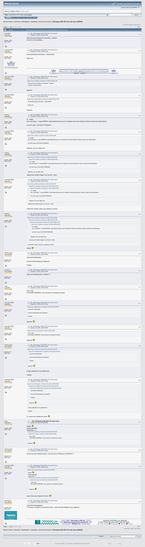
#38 (140, 450)
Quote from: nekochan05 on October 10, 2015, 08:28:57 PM (43, 99)
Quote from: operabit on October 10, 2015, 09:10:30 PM (42, 218)
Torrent (29, 14)
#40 (140, 501)
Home (8, 17)
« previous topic (128, 25)
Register (29, 17)
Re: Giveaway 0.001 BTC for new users (44, 33)
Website (123, 524)
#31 (140, 270)
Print (138, 27)
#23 (140, 77)
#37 (140, 422)
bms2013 (7, 33)
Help (13, 17)
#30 (140, 253)
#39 (140, 466)
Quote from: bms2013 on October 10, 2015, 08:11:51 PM (42, 81)
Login (23, 17)
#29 (140, 214)
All (19, 27)
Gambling (34, 21)
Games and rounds (45, 21)
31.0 (25, 14)
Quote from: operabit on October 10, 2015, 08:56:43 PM (42, 157)
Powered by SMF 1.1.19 (62, 543)
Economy (17, 21)
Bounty (130, 524)
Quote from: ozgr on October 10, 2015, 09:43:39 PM (41, 470)
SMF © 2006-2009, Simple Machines (80, 543)
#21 (140, 34)
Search (18, 17)
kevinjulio (7, 500)
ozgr (5, 286)
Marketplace (25, 21)
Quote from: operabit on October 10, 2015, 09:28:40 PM (42, 431)
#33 (140, 303)
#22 (140, 50)
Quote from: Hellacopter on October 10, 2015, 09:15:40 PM (43, 307)
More (34, 17)
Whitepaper (114, 524)
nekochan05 (8, 50)
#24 (140, 95)
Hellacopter (8, 253)
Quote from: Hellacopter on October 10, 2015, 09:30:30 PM (43, 384)
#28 (140, 180)
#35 (140, 345)
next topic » (137, 25)
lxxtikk (6, 115)
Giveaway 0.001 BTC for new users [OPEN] (67, 21)
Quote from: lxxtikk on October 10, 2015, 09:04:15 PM (41, 184)
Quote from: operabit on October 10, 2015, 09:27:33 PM (42, 349)
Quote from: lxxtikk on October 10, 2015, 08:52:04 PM (41, 135)
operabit (7, 76)
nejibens (7, 270)
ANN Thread (104, 524)
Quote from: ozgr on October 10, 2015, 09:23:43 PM (41, 330)
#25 (140, 115)
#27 (140, 153)
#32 (140, 287)
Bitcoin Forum (7, 21)
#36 (140, 380)
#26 (140, 132)
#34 (140, 327)
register (26, 11)
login (21, 11)
